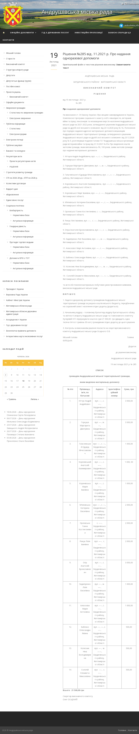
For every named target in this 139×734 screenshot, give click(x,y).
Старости (10, 58)
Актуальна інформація (23, 220)
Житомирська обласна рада (19, 305)
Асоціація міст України (16, 319)
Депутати (10, 75)
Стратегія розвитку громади (19, 172)
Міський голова (13, 53)
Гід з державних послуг (55, 32)
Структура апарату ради (17, 69)
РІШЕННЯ (14, 166)
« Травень (11, 399)
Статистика (15, 128)
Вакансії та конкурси (15, 151)
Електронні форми (18, 134)
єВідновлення (12, 194)
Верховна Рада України (17, 294)
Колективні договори (16, 183)
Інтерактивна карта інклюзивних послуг (24, 336)
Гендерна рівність (18, 226)
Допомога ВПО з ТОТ (20, 258)
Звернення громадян (15, 108)
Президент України (15, 289)
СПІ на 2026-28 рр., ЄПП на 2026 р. (21, 178)
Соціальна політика (15, 205)
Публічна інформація (15, 123)
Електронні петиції (14, 139)
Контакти (8, 40)
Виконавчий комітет (15, 64)
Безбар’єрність (16, 210)
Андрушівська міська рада (77, 11)
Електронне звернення (20, 118)
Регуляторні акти (14, 156)
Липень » (35, 399)
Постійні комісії (13, 86)
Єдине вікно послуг (15, 200)
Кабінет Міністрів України (18, 300)
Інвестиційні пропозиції (89, 32)
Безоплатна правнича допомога (21, 330)
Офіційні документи (22, 32)
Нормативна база (21, 215)
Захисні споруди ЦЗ (119, 32)
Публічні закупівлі (14, 145)
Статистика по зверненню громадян (26, 112)
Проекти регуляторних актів (23, 161)
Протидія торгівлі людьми (21, 242)
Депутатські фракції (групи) (18, 81)
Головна (122, 730)
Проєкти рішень (13, 92)
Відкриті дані (12, 189)
